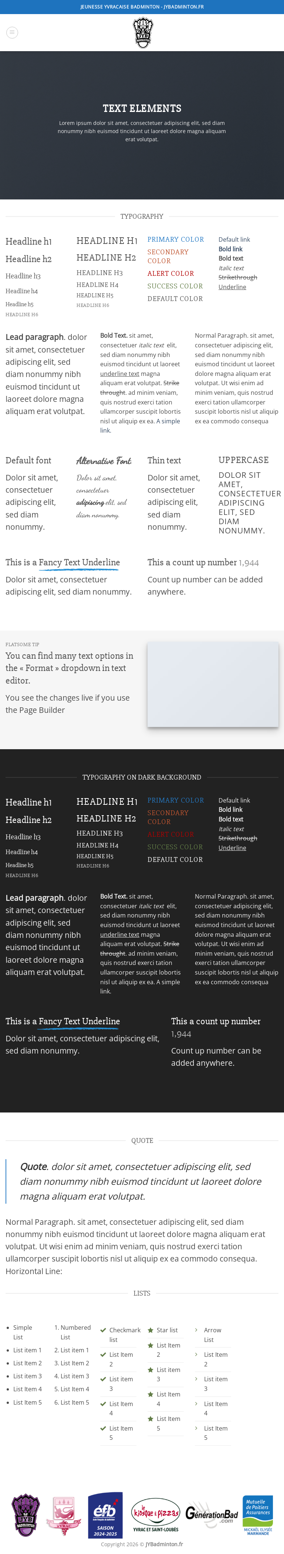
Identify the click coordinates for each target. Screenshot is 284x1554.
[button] (12, 33)
